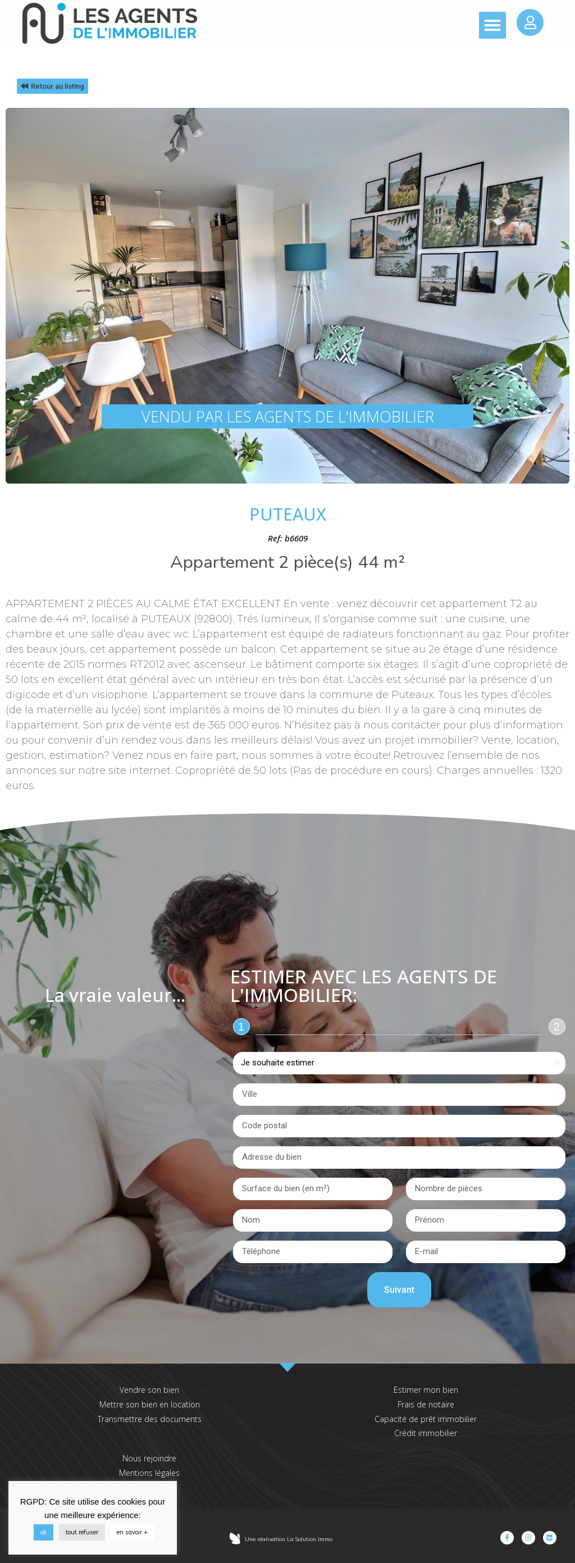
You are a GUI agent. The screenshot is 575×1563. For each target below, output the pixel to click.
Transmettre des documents (150, 1419)
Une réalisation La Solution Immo (288, 1539)
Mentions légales (149, 1473)
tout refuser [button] (82, 1532)
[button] (492, 25)
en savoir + (132, 1532)
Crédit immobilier (425, 1433)
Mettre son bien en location (149, 1404)
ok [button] (43, 1532)
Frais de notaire (426, 1404)
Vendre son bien (149, 1389)
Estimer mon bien (426, 1389)
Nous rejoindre (149, 1458)
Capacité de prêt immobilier (426, 1419)
